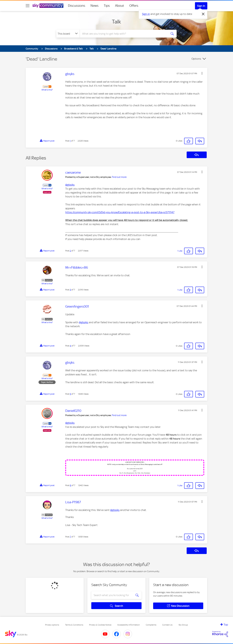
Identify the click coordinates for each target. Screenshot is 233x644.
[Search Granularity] (68, 34)
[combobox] (123, 34)
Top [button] (226, 624)
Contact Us (167, 625)
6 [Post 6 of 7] (70, 485)
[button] (202, 73)
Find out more (119, 177)
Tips (107, 6)
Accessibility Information (128, 625)
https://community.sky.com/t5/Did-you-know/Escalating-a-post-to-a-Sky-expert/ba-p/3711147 (119, 212)
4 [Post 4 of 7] (70, 346)
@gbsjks (70, 184)
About (119, 6)
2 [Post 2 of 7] (70, 251)
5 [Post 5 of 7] (70, 394)
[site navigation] (27, 6)
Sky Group (183, 625)
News (94, 6)
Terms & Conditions (74, 625)
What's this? (47, 90)
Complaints (151, 625)
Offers (133, 6)
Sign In (201, 5)
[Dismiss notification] (203, 14)
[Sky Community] (47, 5)
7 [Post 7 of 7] (70, 537)
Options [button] (196, 58)
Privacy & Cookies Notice (100, 625)
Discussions (76, 6)
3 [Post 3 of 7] (70, 290)
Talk (116, 21)
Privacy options (52, 625)
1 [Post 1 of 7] (70, 141)
